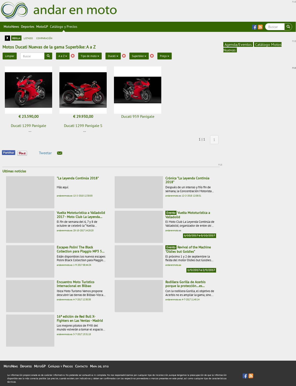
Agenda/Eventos (238, 44)
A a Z (62, 56)
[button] (60, 153)
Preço (164, 56)
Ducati (113, 56)
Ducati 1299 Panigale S (83, 125)
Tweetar (45, 152)
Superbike (139, 56)
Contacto (81, 366)
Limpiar (9, 56)
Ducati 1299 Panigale (28, 125)
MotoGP (42, 26)
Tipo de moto (90, 56)
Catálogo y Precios (63, 26)
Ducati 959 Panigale (137, 116)
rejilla (16, 38)
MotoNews (11, 26)
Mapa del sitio (99, 366)
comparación (44, 38)
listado (28, 38)
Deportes (27, 26)
